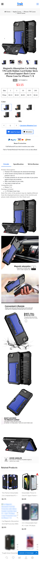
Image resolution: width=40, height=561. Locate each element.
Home (7, 12)
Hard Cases (21, 13)
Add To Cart (14, 132)
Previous (4, 38)
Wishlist (28, 132)
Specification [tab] (18, 164)
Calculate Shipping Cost (28, 125)
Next (35, 38)
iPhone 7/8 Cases (30, 12)
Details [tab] (6, 164)
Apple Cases (17, 12)
